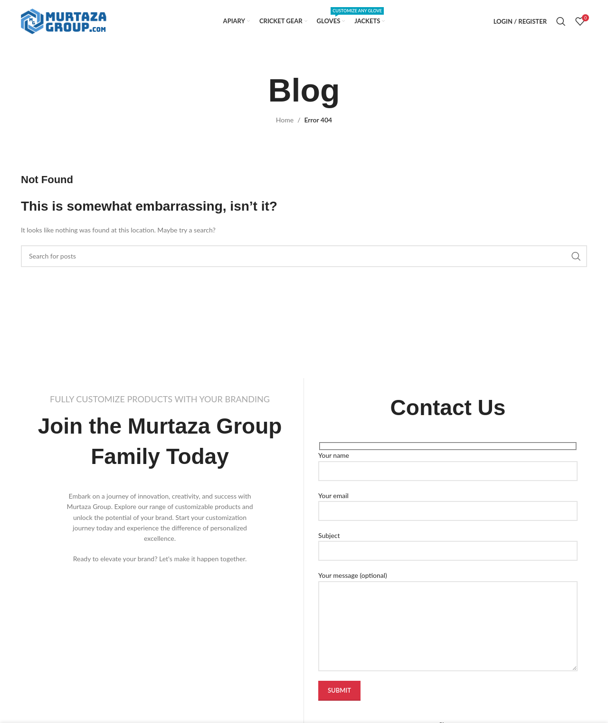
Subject (448, 542)
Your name (448, 462)
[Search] (560, 21)
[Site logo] (63, 21)
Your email (448, 502)
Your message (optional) (448, 600)
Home (285, 120)
